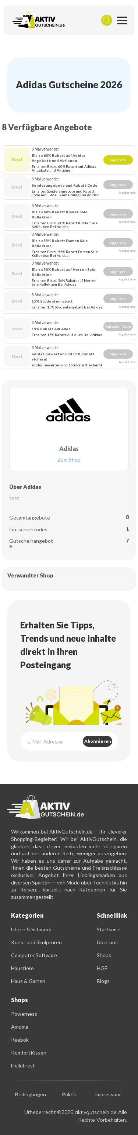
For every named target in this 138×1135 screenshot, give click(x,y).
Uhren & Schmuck (31, 929)
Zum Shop (69, 460)
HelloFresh (23, 1065)
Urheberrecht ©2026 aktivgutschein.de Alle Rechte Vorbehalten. (75, 1116)
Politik (69, 1094)
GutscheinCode (118, 326)
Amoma (19, 1027)
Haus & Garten (28, 981)
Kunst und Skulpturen (36, 942)
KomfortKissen (28, 1052)
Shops (104, 955)
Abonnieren (97, 741)
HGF (102, 968)
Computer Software (34, 955)
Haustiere (22, 968)
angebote (118, 160)
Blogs (103, 981)
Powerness (24, 1014)
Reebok (20, 1039)
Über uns (107, 942)
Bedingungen (30, 1094)
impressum (107, 1094)
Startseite (108, 929)
